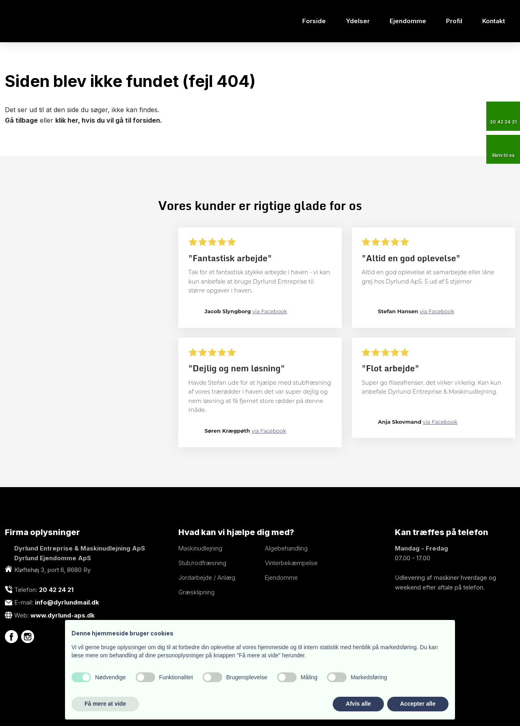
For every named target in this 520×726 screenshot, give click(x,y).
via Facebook (269, 311)
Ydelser (358, 21)
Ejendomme (408, 21)
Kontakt (493, 21)
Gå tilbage (21, 120)
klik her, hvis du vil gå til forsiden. (108, 120)
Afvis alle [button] (358, 703)
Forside (314, 21)
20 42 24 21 (56, 590)
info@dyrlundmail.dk (67, 602)
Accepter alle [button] (418, 703)
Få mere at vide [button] (105, 703)
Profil (454, 21)
